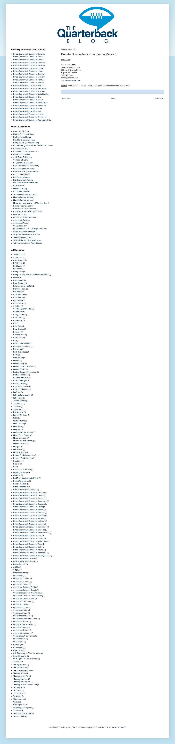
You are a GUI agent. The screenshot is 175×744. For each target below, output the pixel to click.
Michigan (16, 447)
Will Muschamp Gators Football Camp (27, 243)
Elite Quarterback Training (23, 180)
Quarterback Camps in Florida (24, 587)
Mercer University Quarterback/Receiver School (31, 203)
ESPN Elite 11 (18, 186)
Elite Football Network (21, 343)
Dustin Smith (18, 338)
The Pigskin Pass (19, 665)
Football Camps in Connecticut (24, 372)
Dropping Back (18, 335)
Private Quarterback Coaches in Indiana (28, 71)
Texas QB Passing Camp (22, 237)
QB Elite (16, 570)
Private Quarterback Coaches (24, 490)
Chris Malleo (18, 300)
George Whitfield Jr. (20, 378)
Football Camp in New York (23, 366)
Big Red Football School (22, 137)
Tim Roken (17, 690)
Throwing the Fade (20, 679)
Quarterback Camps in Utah (23, 599)
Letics (15, 418)
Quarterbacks (18, 642)
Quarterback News (20, 613)
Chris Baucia (18, 298)
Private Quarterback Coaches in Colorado (28, 60)
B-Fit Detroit (17, 263)
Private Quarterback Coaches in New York (29, 91)
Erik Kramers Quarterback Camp (25, 183)
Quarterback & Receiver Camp (24, 217)
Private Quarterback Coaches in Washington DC (31, 556)
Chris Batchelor (19, 295)
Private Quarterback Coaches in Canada (28, 57)
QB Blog (16, 567)
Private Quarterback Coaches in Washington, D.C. (32, 120)
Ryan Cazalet (18, 650)
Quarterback (18, 576)
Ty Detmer (17, 696)
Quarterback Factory (21, 223)
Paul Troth (17, 475)
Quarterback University (21, 633)
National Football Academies (24, 455)
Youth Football (18, 716)
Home (113, 98)
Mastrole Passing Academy (23, 200)
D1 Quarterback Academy (23, 163)
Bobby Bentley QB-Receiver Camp (26, 143)
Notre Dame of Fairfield (22, 470)
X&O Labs (17, 711)
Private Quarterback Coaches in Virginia (28, 114)
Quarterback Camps (20, 584)
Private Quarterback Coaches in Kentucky (29, 74)
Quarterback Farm (20, 226)
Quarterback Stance (20, 622)
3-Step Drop (17, 254)
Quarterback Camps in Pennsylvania (27, 593)
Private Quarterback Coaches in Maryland (29, 80)
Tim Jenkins (17, 688)
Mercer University (19, 438)
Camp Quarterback (20, 149)
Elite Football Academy (21, 174)
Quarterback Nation (20, 610)
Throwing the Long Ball (22, 682)
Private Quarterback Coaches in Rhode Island (30, 103)
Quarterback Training (21, 630)
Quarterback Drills (20, 604)
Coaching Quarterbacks (22, 309)
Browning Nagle (19, 289)
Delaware (16, 332)
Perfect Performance (21, 481)
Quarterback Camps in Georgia (25, 590)
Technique (17, 662)
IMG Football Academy (21, 395)
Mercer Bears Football (21, 435)
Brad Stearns (18, 280)
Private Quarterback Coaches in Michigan (28, 83)
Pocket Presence (19, 484)
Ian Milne (16, 392)
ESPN (15, 355)
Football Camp (18, 363)
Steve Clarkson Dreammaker (24, 232)
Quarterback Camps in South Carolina (27, 596)
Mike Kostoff (18, 450)
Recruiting (17, 645)
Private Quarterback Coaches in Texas (27, 108)
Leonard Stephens (20, 415)
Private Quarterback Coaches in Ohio (27, 97)
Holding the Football (20, 389)
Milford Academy (19, 452)
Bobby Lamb (18, 272)
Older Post (159, 98)
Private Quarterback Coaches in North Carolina (30, 94)
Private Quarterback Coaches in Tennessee (29, 106)
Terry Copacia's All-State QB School (26, 234)
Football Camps (19, 369)
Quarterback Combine (21, 220)
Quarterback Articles (20, 582)
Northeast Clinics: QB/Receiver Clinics (27, 212)
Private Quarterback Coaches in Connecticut (30, 63)
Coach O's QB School (21, 154)
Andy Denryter (18, 260)
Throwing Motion (19, 673)
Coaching (16, 306)
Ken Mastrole (18, 412)
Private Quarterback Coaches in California (29, 54)
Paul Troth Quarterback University (26, 478)
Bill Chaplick (17, 266)
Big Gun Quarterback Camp (23, 134)
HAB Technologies (20, 381)
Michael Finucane (19, 444)
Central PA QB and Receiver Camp (26, 151)
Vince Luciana (18, 699)
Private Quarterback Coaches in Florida (28, 68)
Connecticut (17, 320)
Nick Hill (16, 464)
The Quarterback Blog (21, 670)
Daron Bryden (18, 329)
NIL (14, 467)
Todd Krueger (18, 693)
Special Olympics (19, 656)
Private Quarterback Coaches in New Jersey (29, 88)
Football (16, 361)
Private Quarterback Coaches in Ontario (28, 538)
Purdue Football (19, 564)
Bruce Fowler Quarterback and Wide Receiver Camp (33, 146)
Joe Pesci (17, 407)
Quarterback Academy (21, 579)
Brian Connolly (18, 283)
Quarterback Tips (19, 627)
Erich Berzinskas (19, 352)
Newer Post (66, 98)
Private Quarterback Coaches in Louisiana (29, 77)
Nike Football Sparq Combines (24, 209)
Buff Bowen (17, 292)
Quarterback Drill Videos (22, 601)
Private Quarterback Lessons (24, 558)
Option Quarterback (20, 472)
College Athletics (19, 315)
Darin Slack (17, 326)
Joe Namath (17, 404)
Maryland (16, 429)
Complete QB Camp (20, 160)
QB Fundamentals (20, 573)
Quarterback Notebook (21, 616)
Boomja (16, 277)
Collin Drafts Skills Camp (22, 157)
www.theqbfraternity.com (22, 708)
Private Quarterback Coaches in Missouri (28, 86)
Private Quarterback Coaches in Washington (29, 117)
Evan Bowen (18, 358)
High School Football (21, 386)
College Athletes (19, 312)
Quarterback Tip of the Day (23, 624)
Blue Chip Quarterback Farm (24, 140)
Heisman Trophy (19, 384)
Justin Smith (17, 409)
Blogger (123, 727)
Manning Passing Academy (23, 197)
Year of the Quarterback (22, 713)
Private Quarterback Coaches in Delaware (29, 66)
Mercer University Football (23, 441)
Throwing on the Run (21, 676)
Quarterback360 (19, 639)
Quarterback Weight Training (24, 636)
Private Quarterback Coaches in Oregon (28, 100)
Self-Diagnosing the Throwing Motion (27, 653)
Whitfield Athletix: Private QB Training (27, 240)
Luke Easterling (19, 421)
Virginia (16, 702)
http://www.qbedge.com (70, 80)
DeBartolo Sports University (23, 169)
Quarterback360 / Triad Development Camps (30, 229)
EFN (15, 341)
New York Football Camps (23, 458)
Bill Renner (17, 269)
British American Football (22, 286)
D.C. (15, 323)
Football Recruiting (20, 375)
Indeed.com (17, 398)
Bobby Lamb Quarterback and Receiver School (30, 275)
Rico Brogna (18, 647)
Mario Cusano (18, 424)
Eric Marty (17, 349)
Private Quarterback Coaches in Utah (27, 111)
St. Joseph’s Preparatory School (25, 659)
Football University (20, 189)
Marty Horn (17, 426)
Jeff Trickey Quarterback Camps (25, 194)
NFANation (17, 461)
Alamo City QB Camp (21, 131)
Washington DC (19, 705)
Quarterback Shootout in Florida (25, 619)
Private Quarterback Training (24, 561)
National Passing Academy (23, 206)
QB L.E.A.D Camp (20, 215)
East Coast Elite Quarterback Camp (26, 171)
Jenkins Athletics (19, 401)
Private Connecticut (20, 487)
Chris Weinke (18, 303)
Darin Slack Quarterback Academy (26, 166)
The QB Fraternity (20, 667)
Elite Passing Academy (21, 177)
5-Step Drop (17, 257)
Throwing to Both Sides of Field (25, 685)
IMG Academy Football (21, 192)
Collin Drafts (17, 318)
